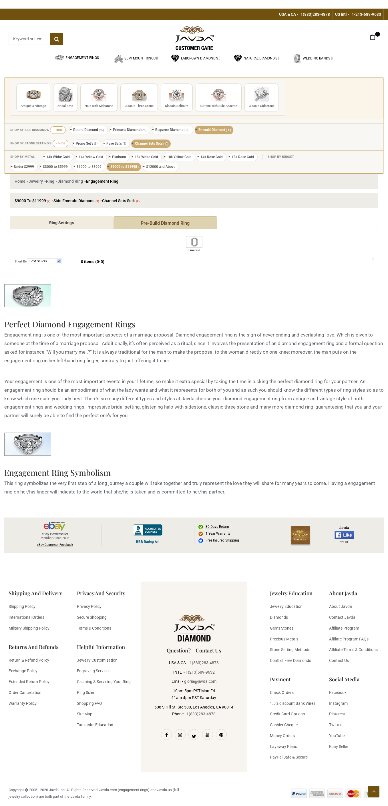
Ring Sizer (85, 692)
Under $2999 (24, 167)
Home (20, 181)
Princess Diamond (130, 130)
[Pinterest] (221, 734)
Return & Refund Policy (29, 660)
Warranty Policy (23, 703)
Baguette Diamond (172, 130)
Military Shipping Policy (29, 628)
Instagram (338, 703)
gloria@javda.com (200, 681)
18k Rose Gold (243, 157)
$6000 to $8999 (89, 167)
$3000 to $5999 (55, 167)
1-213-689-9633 (366, 14)
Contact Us (339, 660)
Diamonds (279, 617)
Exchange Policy (23, 670)
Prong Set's (87, 144)
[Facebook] (166, 734)
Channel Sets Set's (152, 144)
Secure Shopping (92, 617)
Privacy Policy (89, 606)
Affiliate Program (344, 628)
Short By (21, 261)
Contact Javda (342, 617)
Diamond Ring (70, 181)
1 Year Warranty (218, 534)
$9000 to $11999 (124, 167)
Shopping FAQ (89, 703)
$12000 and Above (160, 167)
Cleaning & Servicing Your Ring (104, 681)
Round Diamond (88, 130)
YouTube (337, 735)
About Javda (340, 606)
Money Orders (282, 735)
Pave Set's (116, 144)
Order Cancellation (25, 692)
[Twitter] (193, 734)
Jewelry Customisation (97, 660)
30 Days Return (217, 527)
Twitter (335, 725)
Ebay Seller (338, 746)
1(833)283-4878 (315, 14)
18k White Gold (146, 157)
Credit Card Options (287, 714)
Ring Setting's (61, 222)
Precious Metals (284, 639)
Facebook (338, 692)
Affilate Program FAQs (349, 639)
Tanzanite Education (95, 725)
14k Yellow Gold (91, 157)
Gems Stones (281, 628)
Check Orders (282, 692)
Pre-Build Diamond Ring (165, 223)
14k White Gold (58, 157)
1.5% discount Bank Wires (292, 703)
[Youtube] (207, 734)
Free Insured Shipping (222, 540)
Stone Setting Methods (290, 649)
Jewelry (36, 181)
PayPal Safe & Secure (289, 757)
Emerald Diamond (214, 130)
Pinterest (337, 714)
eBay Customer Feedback (55, 545)
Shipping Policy (22, 606)
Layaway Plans (283, 746)
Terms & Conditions (94, 628)
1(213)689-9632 (200, 672)
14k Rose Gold (211, 157)
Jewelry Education (286, 606)
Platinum (119, 157)
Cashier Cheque (284, 725)
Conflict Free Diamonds (290, 660)
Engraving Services (93, 670)
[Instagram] (180, 734)
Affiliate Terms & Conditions (353, 649)
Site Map (84, 714)
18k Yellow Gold (179, 157)
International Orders (26, 617)
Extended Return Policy (29, 681)
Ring (50, 181)
